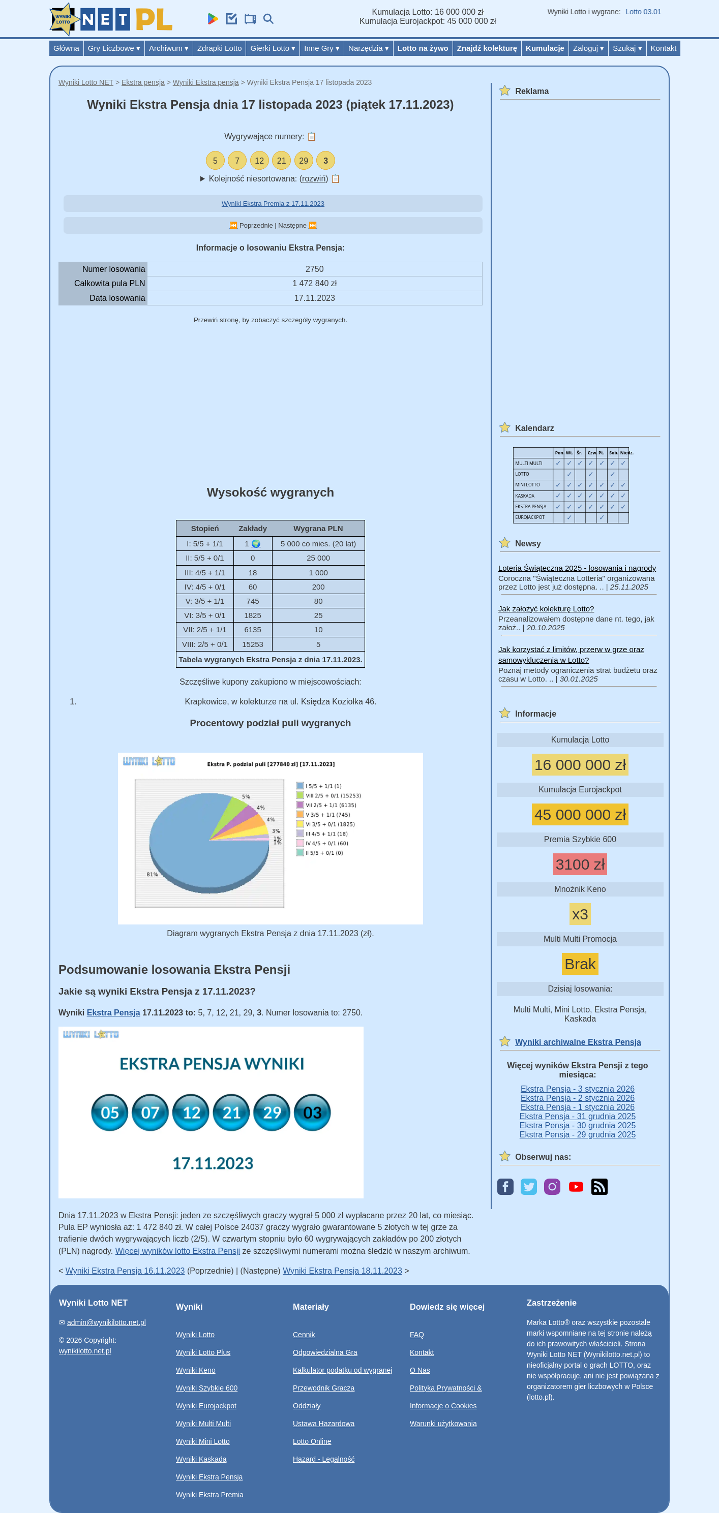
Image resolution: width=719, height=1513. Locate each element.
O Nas (420, 1370)
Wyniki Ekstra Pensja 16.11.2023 (125, 1271)
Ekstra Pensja (113, 1012)
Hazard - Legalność (323, 1459)
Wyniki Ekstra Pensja (209, 1477)
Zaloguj (588, 48)
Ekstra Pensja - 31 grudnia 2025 (578, 1116)
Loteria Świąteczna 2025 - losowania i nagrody (577, 568)
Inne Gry (322, 48)
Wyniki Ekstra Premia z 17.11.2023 (273, 203)
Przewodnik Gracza (323, 1388)
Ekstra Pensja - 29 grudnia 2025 (578, 1134)
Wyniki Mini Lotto (203, 1441)
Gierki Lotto (272, 48)
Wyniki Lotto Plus (203, 1352)
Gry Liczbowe (114, 48)
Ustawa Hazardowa (323, 1423)
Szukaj (627, 48)
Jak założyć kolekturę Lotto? (546, 608)
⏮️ (233, 225)
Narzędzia (368, 48)
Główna (66, 48)
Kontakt (664, 48)
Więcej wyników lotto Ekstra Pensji (177, 1251)
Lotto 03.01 (650, 12)
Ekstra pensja (143, 82)
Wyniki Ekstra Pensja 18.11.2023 (342, 1271)
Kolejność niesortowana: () (275, 178)
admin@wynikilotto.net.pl (106, 1322)
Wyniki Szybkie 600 (206, 1388)
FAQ (417, 1335)
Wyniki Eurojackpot (206, 1406)
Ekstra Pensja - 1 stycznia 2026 (578, 1107)
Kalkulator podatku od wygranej (342, 1370)
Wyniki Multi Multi (203, 1423)
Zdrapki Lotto (219, 48)
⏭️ (313, 225)
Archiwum (169, 48)
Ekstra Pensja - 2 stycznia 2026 (578, 1098)
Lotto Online (312, 1441)
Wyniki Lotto (195, 1335)
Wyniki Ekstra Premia (210, 1495)
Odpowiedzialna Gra (325, 1352)
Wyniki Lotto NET (85, 82)
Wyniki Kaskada (201, 1459)
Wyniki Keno (196, 1370)
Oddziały (306, 1406)
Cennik (304, 1335)
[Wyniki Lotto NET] (110, 33)
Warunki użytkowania (443, 1423)
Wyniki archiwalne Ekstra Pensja (578, 1042)
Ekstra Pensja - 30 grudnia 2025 (578, 1125)
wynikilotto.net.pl (85, 1351)
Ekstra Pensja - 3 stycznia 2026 (578, 1089)
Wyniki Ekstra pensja (206, 82)
